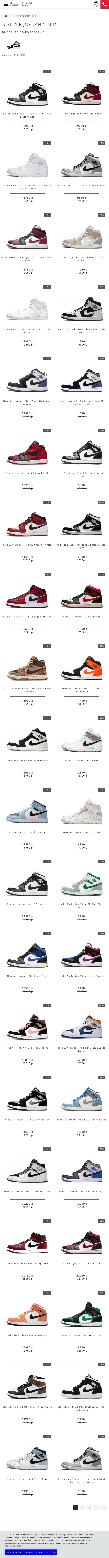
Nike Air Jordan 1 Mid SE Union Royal (81, 1191)
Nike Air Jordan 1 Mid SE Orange (27, 1335)
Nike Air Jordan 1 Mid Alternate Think (27, 1191)
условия (58, 1543)
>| (104, 1508)
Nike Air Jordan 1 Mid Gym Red (82, 616)
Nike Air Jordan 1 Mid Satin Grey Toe (27, 1119)
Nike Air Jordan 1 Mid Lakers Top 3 (82, 976)
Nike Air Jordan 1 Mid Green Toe (81, 1335)
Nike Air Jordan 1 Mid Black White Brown (27, 1407)
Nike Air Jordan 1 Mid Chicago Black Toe (27, 616)
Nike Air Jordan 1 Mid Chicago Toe (27, 1263)
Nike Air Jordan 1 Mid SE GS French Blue (81, 1119)
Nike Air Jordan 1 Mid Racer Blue (27, 976)
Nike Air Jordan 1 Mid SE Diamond (27, 760)
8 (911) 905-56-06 (104, 4)
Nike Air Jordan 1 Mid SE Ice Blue (27, 1479)
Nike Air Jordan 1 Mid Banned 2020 (27, 473)
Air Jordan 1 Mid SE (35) (13, 47)
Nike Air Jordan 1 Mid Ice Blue (27, 832)
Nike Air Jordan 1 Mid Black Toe (82, 113)
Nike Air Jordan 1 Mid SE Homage (27, 904)
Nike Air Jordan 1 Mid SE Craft (81, 832)
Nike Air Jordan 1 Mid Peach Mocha (27, 1047)
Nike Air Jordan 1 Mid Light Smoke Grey (82, 185)
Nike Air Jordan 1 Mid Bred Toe (82, 1263)
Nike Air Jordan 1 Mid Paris (81, 760)
